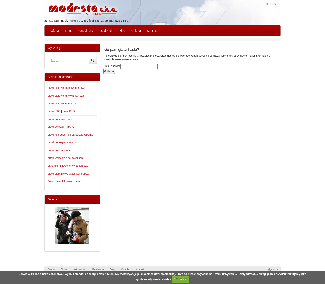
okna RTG (69, 111)
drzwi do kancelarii (59, 150)
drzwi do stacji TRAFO (61, 126)
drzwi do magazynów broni (64, 142)
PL (267, 4)
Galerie (136, 30)
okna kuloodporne (82, 134)
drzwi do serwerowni (60, 119)
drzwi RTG (54, 111)
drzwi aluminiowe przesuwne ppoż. (68, 173)
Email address (111, 65)
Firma (69, 30)
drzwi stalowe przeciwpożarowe (66, 87)
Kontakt (152, 30)
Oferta (55, 30)
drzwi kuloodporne (59, 134)
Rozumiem (180, 279)
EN (271, 4)
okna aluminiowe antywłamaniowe (68, 165)
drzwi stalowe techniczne (63, 103)
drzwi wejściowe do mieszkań (65, 157)
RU (276, 4)
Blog (122, 30)
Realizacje (106, 30)
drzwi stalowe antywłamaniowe (66, 95)
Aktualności (86, 30)
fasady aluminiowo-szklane (64, 181)
